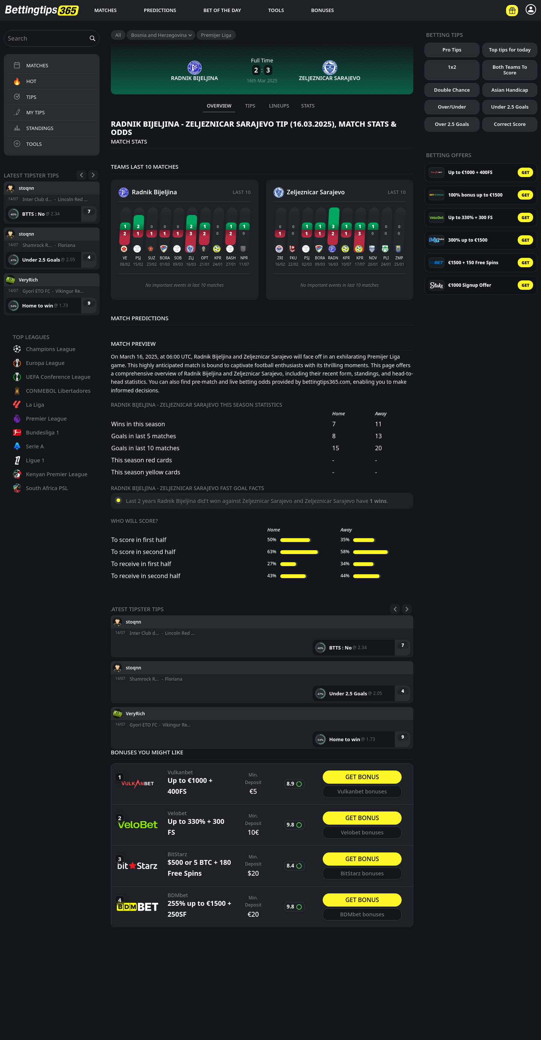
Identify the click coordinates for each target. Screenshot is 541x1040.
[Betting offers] (512, 10)
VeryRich (28, 279)
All (118, 35)
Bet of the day (222, 10)
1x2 (452, 67)
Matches (105, 10)
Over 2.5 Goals (452, 124)
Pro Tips (452, 49)
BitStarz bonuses (362, 876)
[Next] (93, 175)
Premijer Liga (216, 35)
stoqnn (26, 188)
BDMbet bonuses (362, 916)
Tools (276, 10)
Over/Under (452, 106)
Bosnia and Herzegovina (159, 35)
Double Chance (452, 89)
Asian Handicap (509, 89)
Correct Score (510, 124)
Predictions (160, 10)
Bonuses (322, 10)
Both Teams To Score (510, 70)
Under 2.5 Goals (510, 106)
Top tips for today (510, 49)
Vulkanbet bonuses (362, 794)
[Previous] (81, 175)
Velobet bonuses (362, 835)
